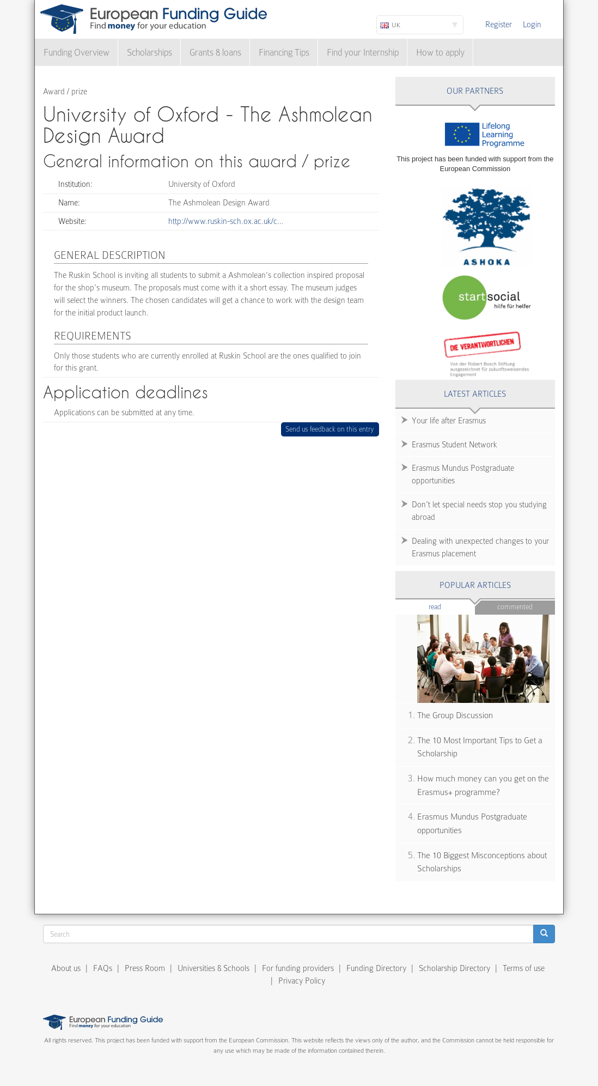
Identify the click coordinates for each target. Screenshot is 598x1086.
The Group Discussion (455, 715)
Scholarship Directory (454, 968)
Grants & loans (215, 52)
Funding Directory (376, 968)
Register (498, 24)
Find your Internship (363, 52)
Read (451, 606)
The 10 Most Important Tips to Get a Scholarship (479, 747)
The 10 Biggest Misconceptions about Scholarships (482, 862)
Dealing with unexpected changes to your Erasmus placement (480, 547)
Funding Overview (76, 52)
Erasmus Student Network (454, 444)
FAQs (102, 968)
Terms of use (524, 968)
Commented (515, 607)
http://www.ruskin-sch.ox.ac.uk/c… (225, 221)
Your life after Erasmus (449, 420)
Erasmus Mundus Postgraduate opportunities (463, 474)
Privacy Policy (301, 980)
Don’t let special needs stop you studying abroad (479, 510)
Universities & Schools (213, 968)
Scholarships (149, 52)
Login (532, 24)
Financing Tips (284, 52)
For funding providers (298, 968)
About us (66, 968)
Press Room (145, 968)
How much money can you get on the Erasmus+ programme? (483, 785)
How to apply (440, 52)
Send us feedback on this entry (329, 429)
